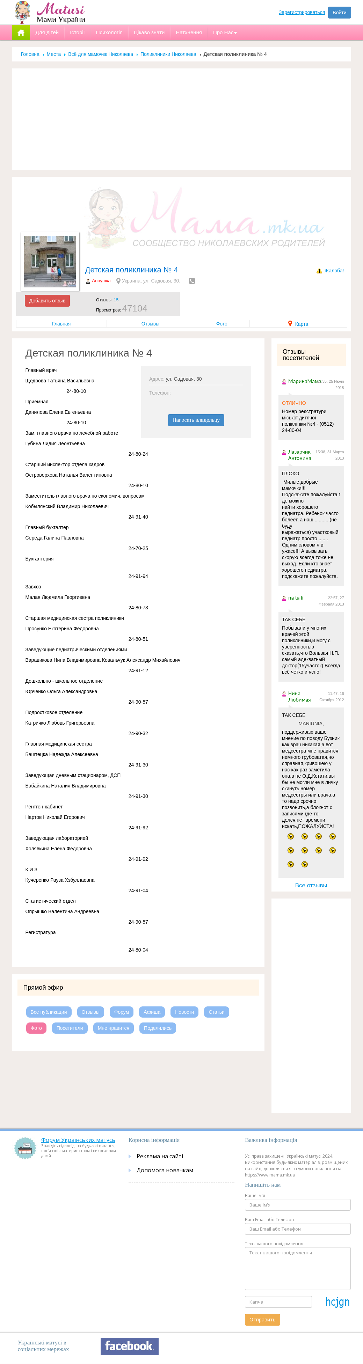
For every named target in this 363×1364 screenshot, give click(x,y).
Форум (121, 1012)
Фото (221, 324)
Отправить (262, 1319)
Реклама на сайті (160, 1156)
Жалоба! (334, 270)
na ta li (295, 597)
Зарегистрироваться (302, 12)
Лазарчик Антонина (299, 454)
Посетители (70, 1028)
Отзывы (150, 324)
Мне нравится (113, 1028)
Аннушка (101, 280)
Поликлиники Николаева (168, 54)
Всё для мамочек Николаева (100, 54)
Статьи (216, 1012)
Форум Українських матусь (78, 1140)
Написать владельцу (196, 420)
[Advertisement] (181, 119)
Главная (61, 324)
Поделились (158, 1028)
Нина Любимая (299, 696)
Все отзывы (311, 885)
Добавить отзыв (47, 300)
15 (116, 300)
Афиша (152, 1012)
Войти (339, 12)
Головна (30, 54)
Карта (298, 324)
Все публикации (49, 1012)
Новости (184, 1012)
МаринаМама (304, 381)
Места (54, 54)
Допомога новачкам (165, 1170)
